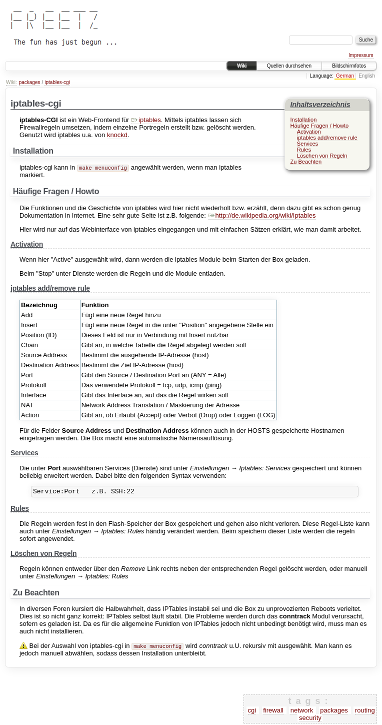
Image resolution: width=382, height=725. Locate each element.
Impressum (360, 55)
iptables (146, 120)
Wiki (241, 66)
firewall (273, 711)
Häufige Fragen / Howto (319, 126)
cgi (252, 711)
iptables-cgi (57, 82)
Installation (303, 120)
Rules (304, 150)
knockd (117, 135)
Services (307, 144)
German (345, 76)
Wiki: (11, 82)
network (302, 711)
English (366, 76)
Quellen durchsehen (289, 66)
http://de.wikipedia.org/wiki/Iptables (262, 215)
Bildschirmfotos (349, 66)
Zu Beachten (306, 162)
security (310, 719)
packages (29, 82)
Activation (309, 132)
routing (365, 711)
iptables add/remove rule (327, 138)
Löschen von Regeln (322, 156)
